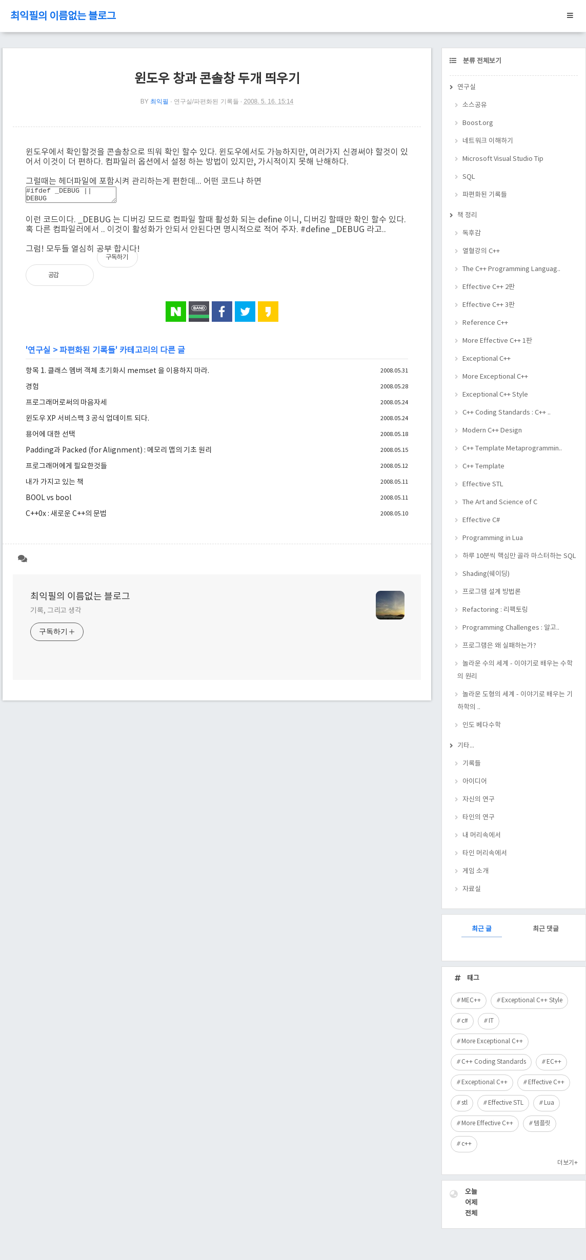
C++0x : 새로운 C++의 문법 (66, 517)
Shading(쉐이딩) (486, 574)
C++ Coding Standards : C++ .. (506, 413)
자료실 (471, 889)
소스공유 (474, 105)
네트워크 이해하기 (487, 141)
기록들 (471, 764)
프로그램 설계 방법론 (491, 592)
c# (464, 1021)
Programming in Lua (492, 538)
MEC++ (471, 1000)
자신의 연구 (478, 799)
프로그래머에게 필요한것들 (66, 469)
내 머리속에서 (481, 835)
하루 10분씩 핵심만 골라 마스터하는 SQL (519, 556)
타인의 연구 (478, 817)
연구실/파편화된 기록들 (206, 101)
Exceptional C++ (486, 359)
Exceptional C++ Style (495, 395)
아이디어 (474, 782)
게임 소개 (475, 871)
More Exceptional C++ (495, 377)
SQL (468, 177)
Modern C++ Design (492, 431)
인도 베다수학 (481, 725)
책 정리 (467, 215)
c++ (466, 1144)
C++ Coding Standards (493, 1062)
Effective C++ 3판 (488, 305)
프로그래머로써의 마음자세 (66, 406)
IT (491, 1021)
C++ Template (483, 466)
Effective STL (482, 484)
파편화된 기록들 (87, 353)
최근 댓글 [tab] (546, 929)
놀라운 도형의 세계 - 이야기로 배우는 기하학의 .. (515, 701)
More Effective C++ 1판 (497, 341)
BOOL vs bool (48, 501)
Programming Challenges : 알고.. (510, 628)
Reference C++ (485, 323)
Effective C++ (546, 1082)
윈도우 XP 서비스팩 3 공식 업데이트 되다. (87, 422)
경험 (32, 390)
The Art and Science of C (499, 502)
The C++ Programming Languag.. (511, 269)
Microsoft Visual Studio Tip (502, 159)
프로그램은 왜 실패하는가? (499, 646)
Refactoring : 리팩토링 (495, 610)
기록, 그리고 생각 (56, 614)
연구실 (39, 353)
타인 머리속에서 (484, 853)
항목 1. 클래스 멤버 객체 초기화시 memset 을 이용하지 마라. (117, 374)
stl (464, 1103)
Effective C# (481, 520)
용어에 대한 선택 (50, 437)
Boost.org (477, 123)
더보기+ (567, 1163)
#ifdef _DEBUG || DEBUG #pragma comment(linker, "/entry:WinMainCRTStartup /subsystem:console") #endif (76, 196)
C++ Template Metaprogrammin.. (512, 448)
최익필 (159, 101)
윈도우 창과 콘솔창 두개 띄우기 (217, 79)
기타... (465, 746)
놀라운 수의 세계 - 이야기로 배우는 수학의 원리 (515, 670)
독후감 (471, 233)
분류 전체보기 (481, 61)
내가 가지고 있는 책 (55, 485)
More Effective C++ (487, 1123)
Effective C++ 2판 (488, 287)
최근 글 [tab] (482, 929)
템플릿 (542, 1123)
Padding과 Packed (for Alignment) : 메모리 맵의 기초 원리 (119, 453)
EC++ (554, 1062)
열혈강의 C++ (481, 251)
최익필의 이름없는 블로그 (63, 17)
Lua (549, 1103)
